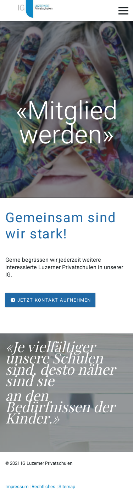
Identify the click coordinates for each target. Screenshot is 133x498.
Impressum (16, 486)
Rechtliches (43, 486)
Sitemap (67, 486)
